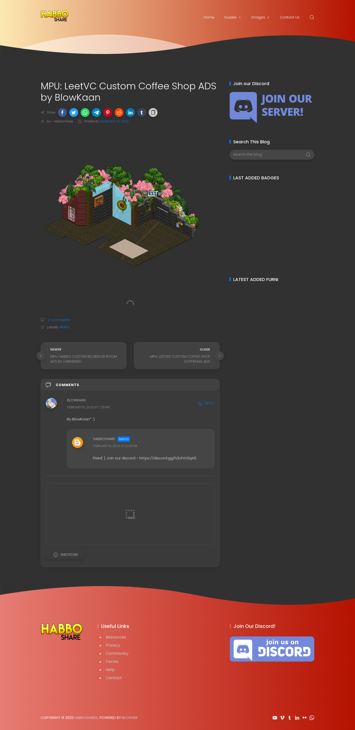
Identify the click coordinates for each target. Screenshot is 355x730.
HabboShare (104, 438)
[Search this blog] (272, 155)
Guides (233, 17)
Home (209, 17)
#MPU (64, 327)
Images (260, 17)
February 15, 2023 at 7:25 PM (88, 407)
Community (117, 653)
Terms (112, 661)
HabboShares (86, 717)
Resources (116, 637)
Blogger (130, 717)
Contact (114, 678)
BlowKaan (76, 400)
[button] (62, 112)
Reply (205, 403)
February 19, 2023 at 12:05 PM (115, 446)
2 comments (59, 320)
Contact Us (290, 17)
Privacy (113, 645)
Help (110, 670)
